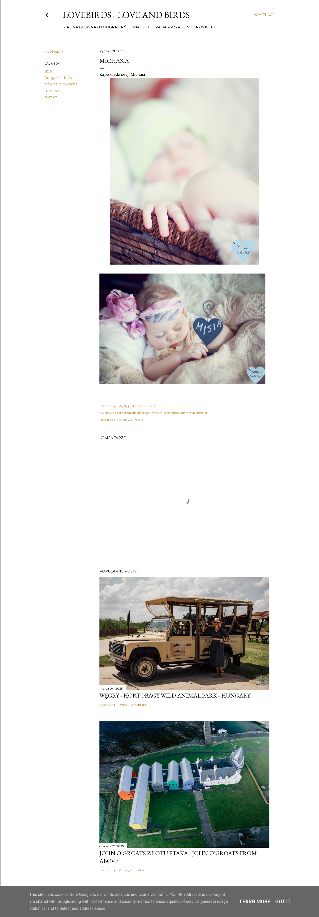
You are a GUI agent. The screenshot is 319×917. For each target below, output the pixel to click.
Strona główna (79, 27)
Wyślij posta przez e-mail (137, 406)
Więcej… (209, 27)
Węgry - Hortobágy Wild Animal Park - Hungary (174, 695)
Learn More (255, 902)
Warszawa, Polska (130, 420)
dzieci (50, 71)
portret (51, 97)
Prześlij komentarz (132, 704)
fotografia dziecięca (62, 77)
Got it (283, 902)
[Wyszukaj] (264, 15)
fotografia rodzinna (61, 84)
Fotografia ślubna (119, 27)
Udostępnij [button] (54, 51)
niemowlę (53, 90)
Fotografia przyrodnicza (170, 27)
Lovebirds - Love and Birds (126, 15)
